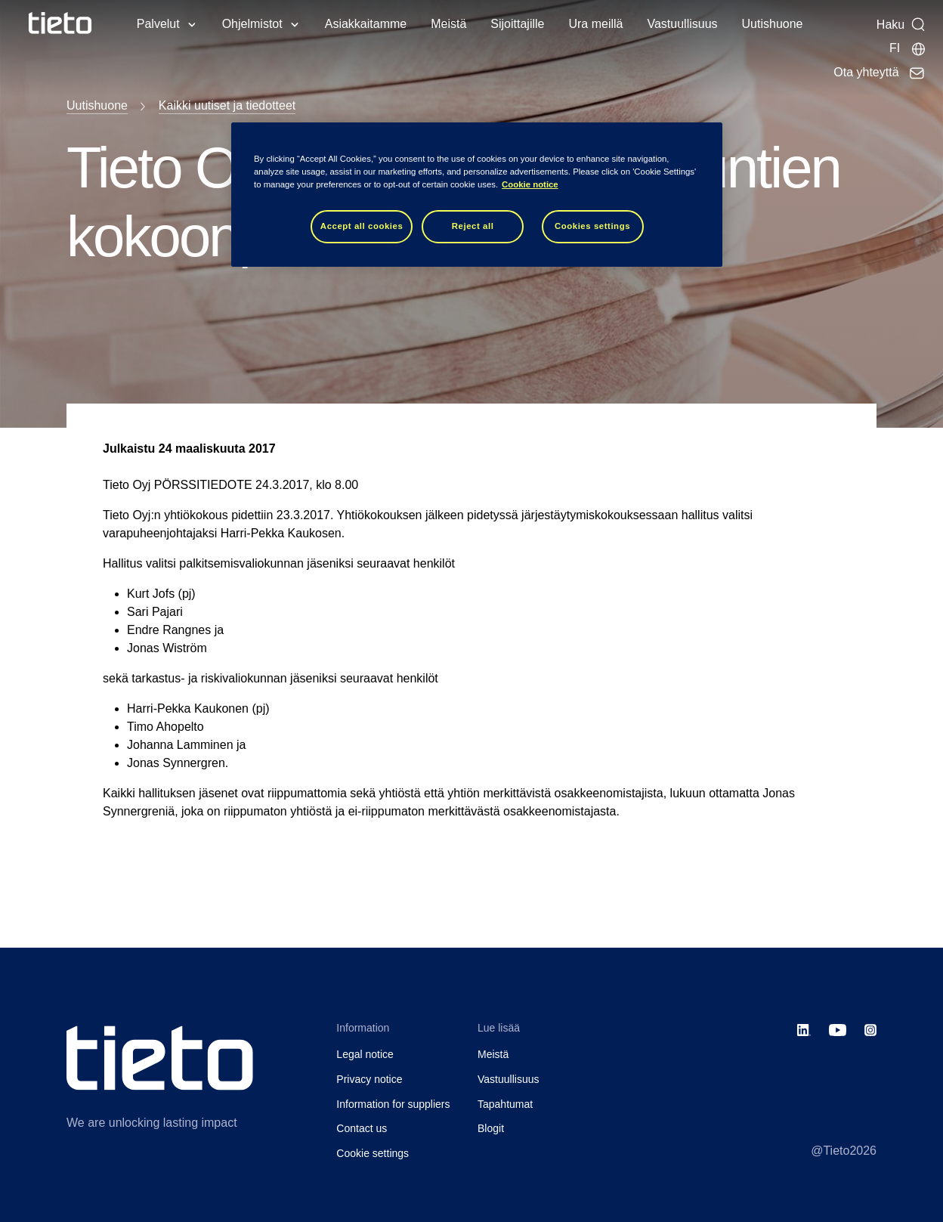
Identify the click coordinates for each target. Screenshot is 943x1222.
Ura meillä (595, 23)
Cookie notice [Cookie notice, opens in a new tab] (530, 184)
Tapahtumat (505, 1104)
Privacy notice (369, 1079)
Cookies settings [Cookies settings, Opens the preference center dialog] (592, 225)
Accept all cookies (361, 225)
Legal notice (365, 1054)
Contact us (361, 1128)
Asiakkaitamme (366, 23)
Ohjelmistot (252, 23)
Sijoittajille (517, 23)
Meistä (448, 23)
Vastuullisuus (682, 23)
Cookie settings (372, 1153)
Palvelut (158, 23)
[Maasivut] (907, 48)
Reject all (473, 225)
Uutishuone (772, 23)
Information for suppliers (393, 1104)
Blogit (491, 1128)
